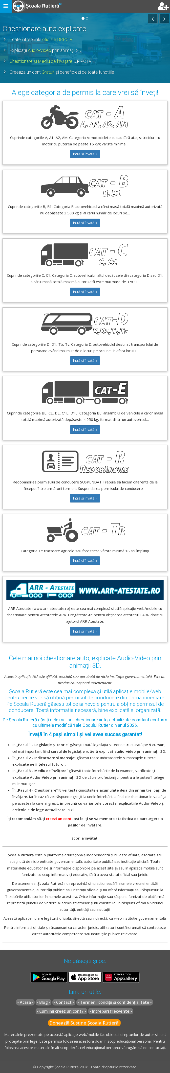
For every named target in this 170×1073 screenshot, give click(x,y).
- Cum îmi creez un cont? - (61, 1011)
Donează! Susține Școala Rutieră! (84, 1023)
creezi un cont (59, 818)
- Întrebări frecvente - (110, 1011)
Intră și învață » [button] (85, 154)
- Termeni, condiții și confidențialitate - (115, 1002)
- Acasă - (25, 1002)
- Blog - (43, 1002)
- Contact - (64, 1002)
